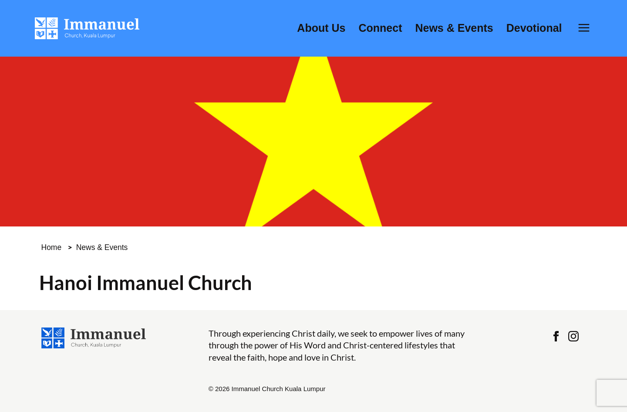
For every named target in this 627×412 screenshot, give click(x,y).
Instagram (573, 336)
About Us (321, 28)
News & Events (454, 28)
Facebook (556, 336)
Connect (380, 28)
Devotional (534, 28)
